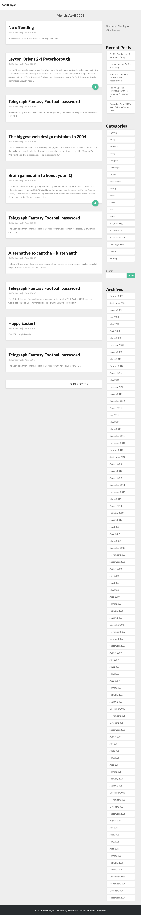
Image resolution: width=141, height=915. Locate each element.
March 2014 (115, 429)
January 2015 (116, 394)
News (112, 195)
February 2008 (116, 610)
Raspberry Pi (116, 230)
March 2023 (115, 338)
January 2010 (116, 519)
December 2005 (117, 792)
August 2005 (116, 820)
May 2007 (114, 673)
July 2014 (114, 415)
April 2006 (115, 764)
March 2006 (115, 771)
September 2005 (117, 813)
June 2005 (114, 834)
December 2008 (117, 548)
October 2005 (116, 806)
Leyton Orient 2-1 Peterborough (39, 58)
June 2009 (114, 526)
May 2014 (114, 421)
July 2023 (114, 317)
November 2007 (117, 631)
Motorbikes (115, 181)
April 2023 (115, 331)
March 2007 (115, 687)
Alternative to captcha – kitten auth (43, 252)
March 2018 (115, 359)
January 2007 (116, 701)
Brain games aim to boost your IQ (40, 175)
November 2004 (117, 883)
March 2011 (115, 499)
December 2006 (117, 708)
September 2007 (117, 645)
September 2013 (117, 457)
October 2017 (116, 366)
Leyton (113, 174)
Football (114, 146)
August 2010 (116, 506)
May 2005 (114, 841)
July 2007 (114, 659)
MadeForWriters (98, 910)
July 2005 (114, 827)
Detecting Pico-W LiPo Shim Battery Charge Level (120, 107)
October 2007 (116, 638)
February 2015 (116, 387)
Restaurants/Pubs (118, 237)
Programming (116, 223)
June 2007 (114, 666)
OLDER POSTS (79, 384)
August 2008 (116, 568)
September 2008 (117, 561)
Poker (112, 216)
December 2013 (117, 436)
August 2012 (116, 477)
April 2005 (115, 848)
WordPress (73, 910)
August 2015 (116, 373)
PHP (112, 209)
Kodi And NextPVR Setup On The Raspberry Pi (119, 77)
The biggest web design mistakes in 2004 (47, 136)
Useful (113, 251)
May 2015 (114, 380)
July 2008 (114, 575)
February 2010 (116, 512)
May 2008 (114, 589)
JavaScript (114, 167)
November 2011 (117, 492)
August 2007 (116, 652)
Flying (112, 139)
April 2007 (115, 680)
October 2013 (116, 450)
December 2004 (117, 876)
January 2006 (116, 785)
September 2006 (117, 729)
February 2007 (116, 694)
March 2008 (115, 603)
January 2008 (116, 617)
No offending (21, 27)
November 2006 (117, 715)
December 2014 (117, 401)
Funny (112, 153)
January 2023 (116, 352)
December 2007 (117, 624)
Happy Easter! (21, 323)
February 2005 (116, 862)
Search (109, 270)
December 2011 (117, 485)
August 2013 (116, 463)
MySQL (113, 188)
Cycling (113, 132)
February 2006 (116, 778)
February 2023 (116, 345)
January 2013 (116, 470)
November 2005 (117, 799)
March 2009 (115, 541)
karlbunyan (16, 32)
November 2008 (117, 554)
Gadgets (114, 160)
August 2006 (116, 736)
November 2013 (117, 443)
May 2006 (114, 757)
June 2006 (114, 750)
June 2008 (114, 582)
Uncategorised (117, 244)
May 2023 (114, 324)
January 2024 (116, 310)
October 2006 (116, 722)
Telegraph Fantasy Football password (44, 101)
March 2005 (115, 855)
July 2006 (114, 743)
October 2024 (116, 296)
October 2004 (116, 890)
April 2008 (115, 596)
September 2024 (117, 303)
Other (112, 202)
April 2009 (115, 533)
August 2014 (116, 408)
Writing (113, 258)
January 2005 (116, 869)
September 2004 (117, 897)
